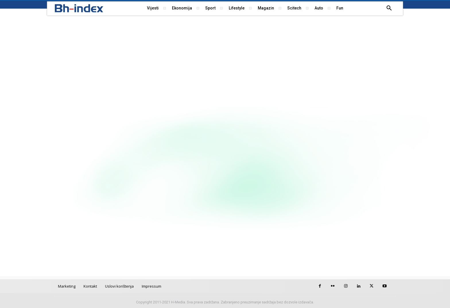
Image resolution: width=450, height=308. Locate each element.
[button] (389, 8)
